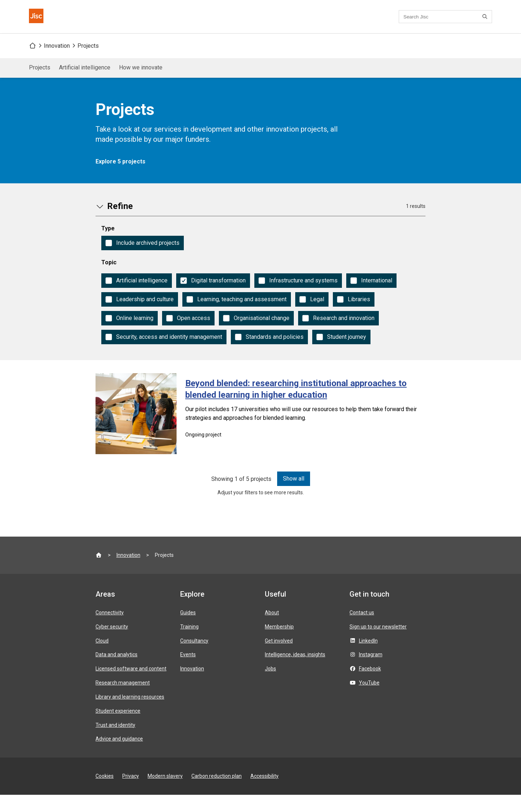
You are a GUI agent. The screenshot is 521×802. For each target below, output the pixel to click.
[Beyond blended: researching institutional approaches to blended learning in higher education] (260, 420)
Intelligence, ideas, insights (295, 662)
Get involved (279, 648)
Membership (279, 634)
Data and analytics (116, 662)
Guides (188, 620)
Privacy (130, 783)
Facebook (370, 676)
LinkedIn (368, 648)
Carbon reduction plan (216, 783)
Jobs (270, 676)
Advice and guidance (119, 746)
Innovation (57, 53)
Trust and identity (115, 732)
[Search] (486, 20)
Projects (88, 53)
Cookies (105, 783)
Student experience (118, 718)
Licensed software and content (131, 676)
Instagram (370, 662)
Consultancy (194, 648)
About (272, 620)
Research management (123, 690)
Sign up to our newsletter (378, 634)
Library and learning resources (130, 704)
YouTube (369, 690)
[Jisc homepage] (40, 20)
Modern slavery (165, 783)
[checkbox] (142, 250)
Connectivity (110, 620)
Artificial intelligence (84, 74)
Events (188, 662)
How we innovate (140, 74)
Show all (293, 485)
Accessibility (264, 783)
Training (189, 634)
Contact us (234, 20)
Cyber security (112, 634)
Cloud (102, 648)
